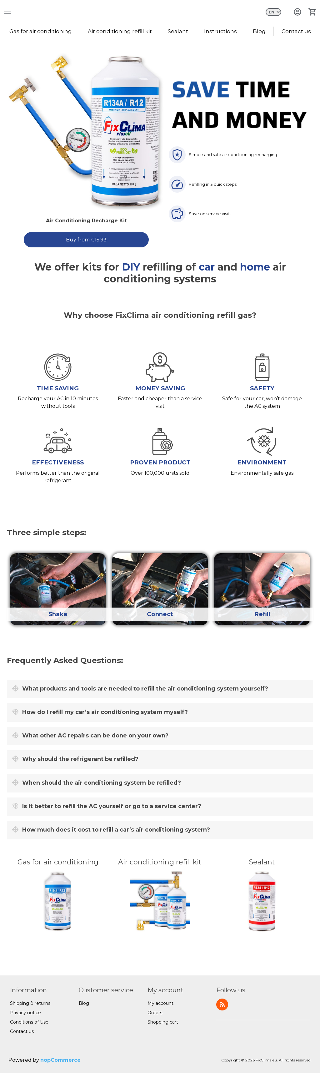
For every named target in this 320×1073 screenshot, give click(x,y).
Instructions (220, 31)
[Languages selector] (273, 12)
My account (160, 1003)
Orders (155, 1012)
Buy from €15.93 (86, 240)
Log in (297, 11)
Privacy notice (25, 1012)
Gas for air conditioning (40, 31)
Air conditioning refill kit (120, 31)
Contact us (296, 31)
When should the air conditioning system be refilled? (101, 782)
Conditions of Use (29, 1022)
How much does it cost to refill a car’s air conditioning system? (116, 830)
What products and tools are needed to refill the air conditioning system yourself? (145, 688)
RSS (222, 1004)
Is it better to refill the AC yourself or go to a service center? (111, 806)
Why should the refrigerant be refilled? (80, 759)
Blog (259, 31)
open (7, 11)
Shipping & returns (30, 1003)
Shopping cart (163, 1022)
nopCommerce (60, 1060)
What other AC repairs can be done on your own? (95, 735)
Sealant (178, 31)
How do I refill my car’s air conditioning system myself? (105, 712)
